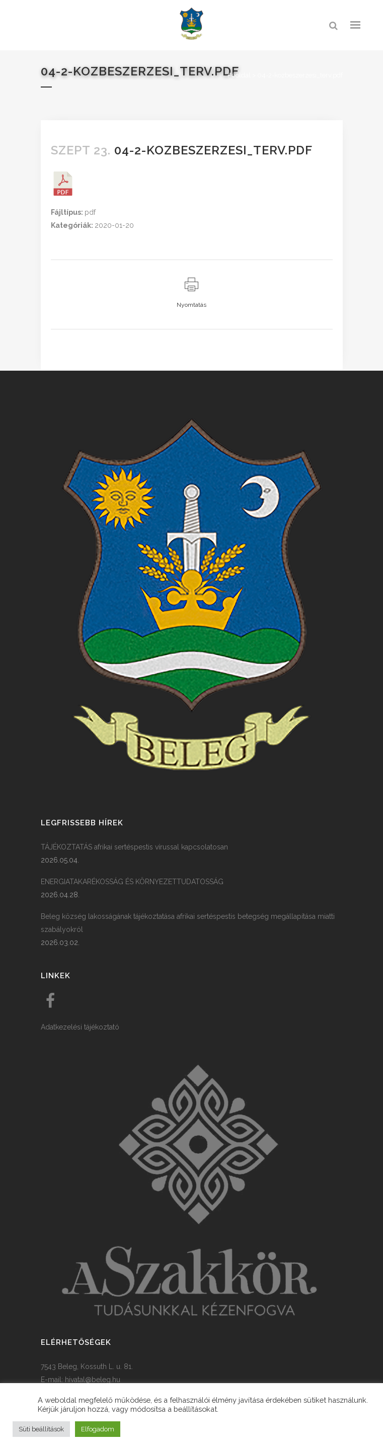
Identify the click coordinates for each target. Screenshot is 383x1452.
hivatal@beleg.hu (92, 1380)
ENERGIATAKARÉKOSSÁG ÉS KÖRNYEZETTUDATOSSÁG (132, 882)
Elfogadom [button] (97, 1429)
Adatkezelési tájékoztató (80, 1027)
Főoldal (239, 75)
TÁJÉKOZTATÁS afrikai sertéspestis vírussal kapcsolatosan (134, 847)
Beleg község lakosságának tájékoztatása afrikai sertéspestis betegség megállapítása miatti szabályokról (188, 922)
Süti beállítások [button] (41, 1429)
